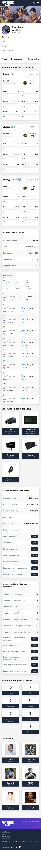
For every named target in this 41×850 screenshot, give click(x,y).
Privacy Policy (6, 836)
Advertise (4, 834)
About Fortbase (6, 832)
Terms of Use (6, 838)
